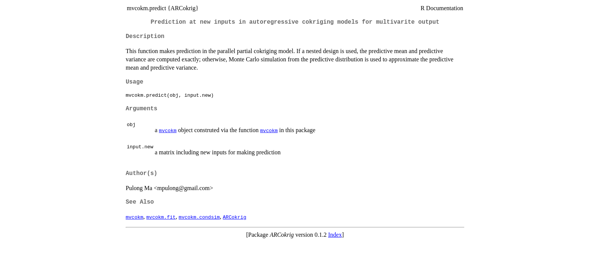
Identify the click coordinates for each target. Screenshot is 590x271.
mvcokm (167, 130)
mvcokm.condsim (199, 216)
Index (335, 234)
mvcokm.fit (161, 216)
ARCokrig (234, 216)
